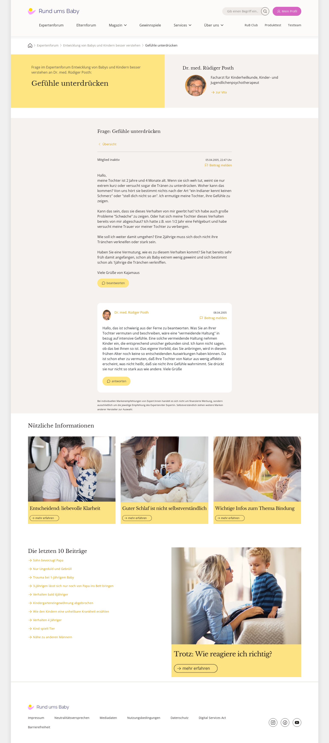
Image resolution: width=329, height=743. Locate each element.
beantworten (116, 283)
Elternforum (86, 25)
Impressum (36, 718)
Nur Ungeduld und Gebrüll (52, 569)
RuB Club (251, 25)
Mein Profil (289, 11)
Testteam (294, 25)
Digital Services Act (212, 718)
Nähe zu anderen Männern (52, 637)
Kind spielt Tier (44, 629)
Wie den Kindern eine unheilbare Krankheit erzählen (71, 611)
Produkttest (273, 25)
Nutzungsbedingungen (143, 718)
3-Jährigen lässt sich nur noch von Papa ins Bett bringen (73, 586)
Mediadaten (108, 718)
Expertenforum (51, 25)
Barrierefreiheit (39, 727)
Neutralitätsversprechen (71, 718)
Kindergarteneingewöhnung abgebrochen (63, 603)
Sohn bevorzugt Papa (48, 560)
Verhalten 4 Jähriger (47, 620)
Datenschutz (180, 718)
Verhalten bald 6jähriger (50, 594)
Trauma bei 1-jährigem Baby (53, 577)
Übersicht (109, 144)
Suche (265, 11)
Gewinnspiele (150, 25)
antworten (119, 381)
